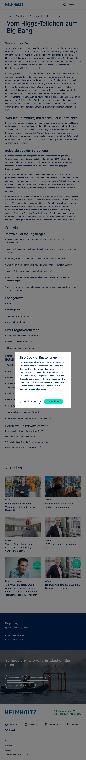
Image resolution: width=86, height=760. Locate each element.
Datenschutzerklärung (37, 389)
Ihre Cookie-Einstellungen (39, 357)
